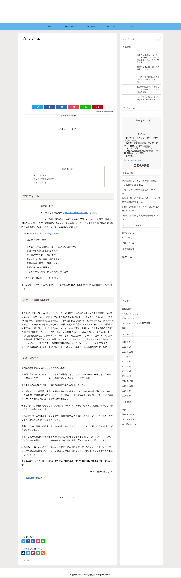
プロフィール (41, 176)
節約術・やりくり (130, 313)
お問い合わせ (128, 233)
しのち (141, 134)
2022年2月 (127, 342)
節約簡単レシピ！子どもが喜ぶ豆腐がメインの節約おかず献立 (140, 183)
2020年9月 (127, 391)
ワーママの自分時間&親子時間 (136, 323)
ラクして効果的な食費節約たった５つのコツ (140, 217)
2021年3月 (127, 371)
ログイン (126, 409)
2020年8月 (127, 396)
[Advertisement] (67, 147)
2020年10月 (127, 386)
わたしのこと (41, 183)
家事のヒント (128, 318)
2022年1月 (127, 347)
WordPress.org (129, 424)
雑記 (124, 328)
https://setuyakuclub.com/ (76, 213)
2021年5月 (127, 361)
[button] (158, 40)
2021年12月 (127, 352)
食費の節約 (127, 309)
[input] (141, 39)
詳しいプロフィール (133, 160)
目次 (64, 169)
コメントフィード (130, 419)
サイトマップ (128, 238)
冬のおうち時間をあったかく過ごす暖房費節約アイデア (140, 209)
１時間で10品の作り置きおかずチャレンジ (141, 191)
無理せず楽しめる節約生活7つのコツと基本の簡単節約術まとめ (141, 200)
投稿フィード (128, 414)
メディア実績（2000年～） (47, 179)
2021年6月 (127, 357)
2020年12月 (127, 381)
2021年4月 (127, 366)
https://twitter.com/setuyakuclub (44, 234)
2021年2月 (127, 376)
